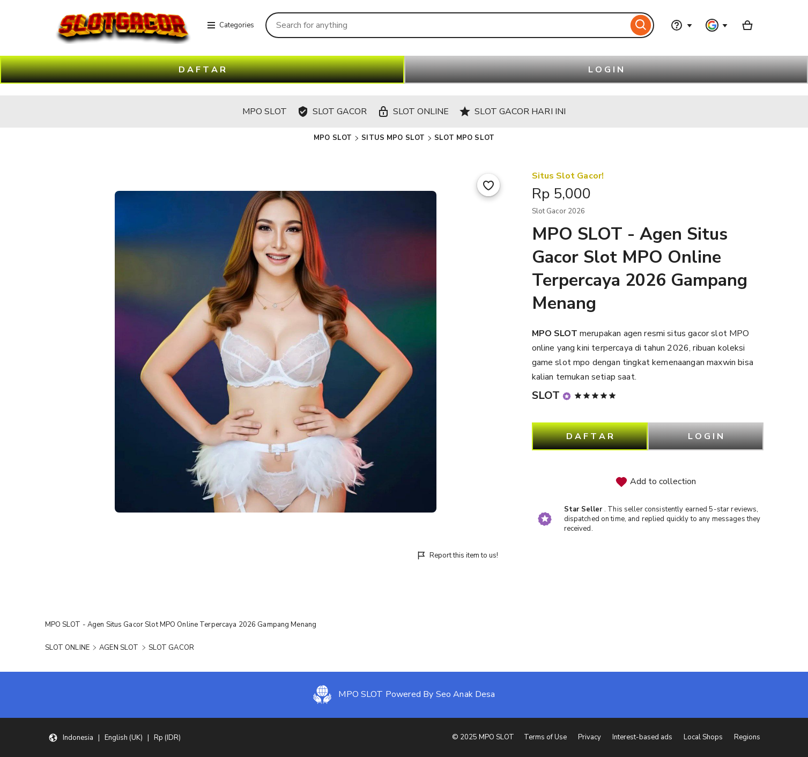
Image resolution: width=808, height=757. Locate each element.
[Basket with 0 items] (747, 25)
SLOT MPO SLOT (464, 138)
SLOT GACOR (171, 647)
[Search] (641, 25)
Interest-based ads (642, 737)
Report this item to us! (457, 556)
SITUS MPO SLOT (393, 138)
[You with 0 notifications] (717, 25)
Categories (230, 25)
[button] (114, 737)
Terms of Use (545, 737)
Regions (747, 737)
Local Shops (703, 737)
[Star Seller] (567, 396)
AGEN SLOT (118, 647)
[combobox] (446, 25)
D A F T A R (202, 70)
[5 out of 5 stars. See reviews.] (597, 396)
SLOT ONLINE (67, 647)
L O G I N (606, 70)
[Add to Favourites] (488, 185)
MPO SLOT (333, 138)
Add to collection (655, 482)
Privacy (589, 737)
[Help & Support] (681, 25)
